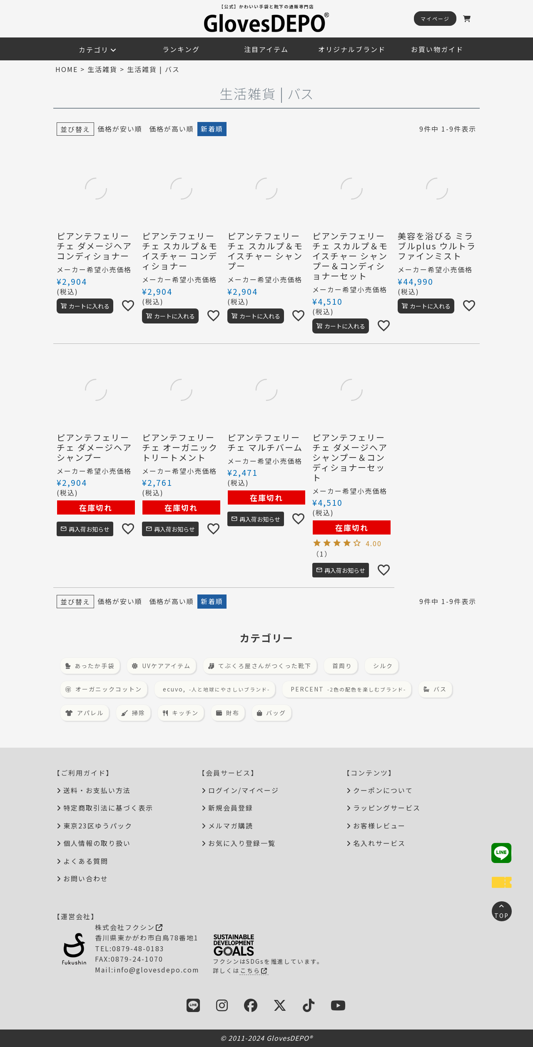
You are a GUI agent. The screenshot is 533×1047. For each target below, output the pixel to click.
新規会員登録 (230, 808)
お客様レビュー (379, 826)
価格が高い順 (171, 129)
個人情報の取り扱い (97, 843)
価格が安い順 (119, 129)
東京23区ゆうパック (97, 826)
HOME (66, 69)
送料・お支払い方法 (97, 790)
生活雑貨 (102, 69)
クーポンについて (383, 790)
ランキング (181, 49)
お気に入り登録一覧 (242, 843)
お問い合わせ (85, 878)
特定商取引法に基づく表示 (108, 808)
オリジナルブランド (352, 49)
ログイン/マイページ (243, 790)
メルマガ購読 (230, 826)
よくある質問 (85, 861)
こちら (254, 970)
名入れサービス (379, 843)
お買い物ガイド (437, 49)
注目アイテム (266, 49)
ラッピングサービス (387, 808)
